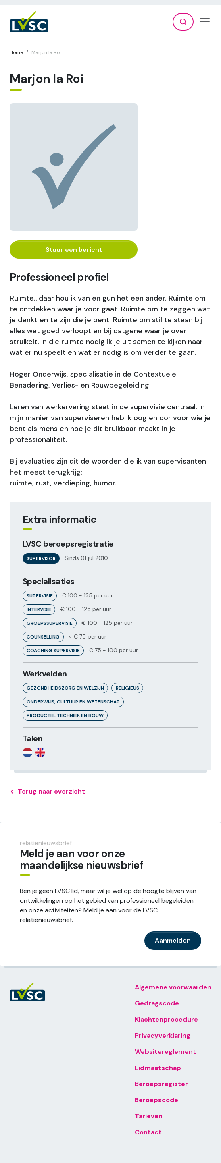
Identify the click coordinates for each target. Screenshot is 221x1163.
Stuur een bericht (74, 249)
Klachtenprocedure (166, 1019)
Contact (148, 1132)
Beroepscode (156, 1100)
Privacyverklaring (162, 1035)
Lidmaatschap (158, 1067)
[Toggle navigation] (204, 21)
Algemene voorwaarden (173, 987)
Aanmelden (173, 940)
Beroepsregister (161, 1084)
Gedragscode (157, 1003)
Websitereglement (165, 1051)
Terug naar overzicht (47, 792)
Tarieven (149, 1116)
